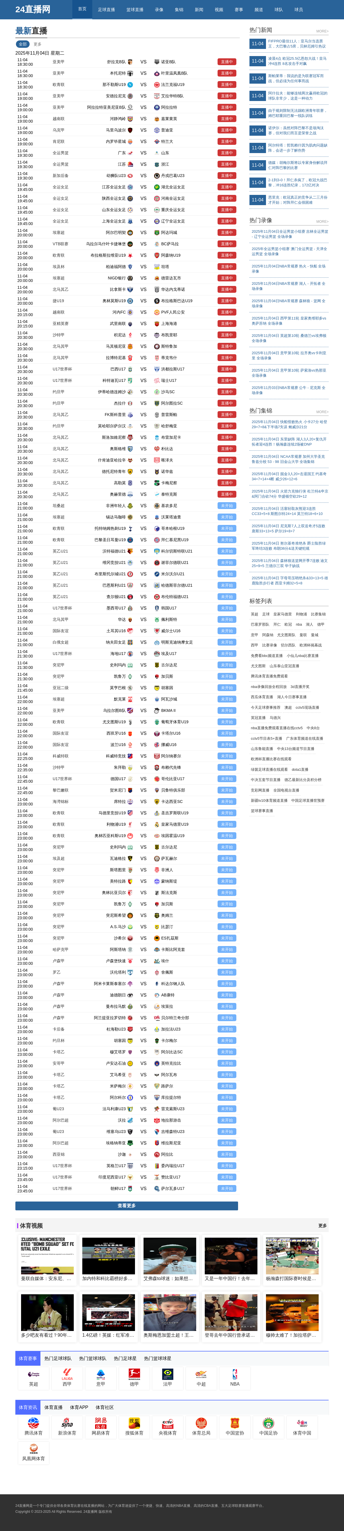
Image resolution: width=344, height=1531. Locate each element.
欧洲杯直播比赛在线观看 (271, 759)
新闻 (199, 9)
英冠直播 (258, 718)
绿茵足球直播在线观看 (269, 769)
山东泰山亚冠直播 (284, 666)
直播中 (227, 61)
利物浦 (301, 614)
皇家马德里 (282, 614)
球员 (298, 9)
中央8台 (313, 728)
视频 (219, 9)
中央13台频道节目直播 (295, 749)
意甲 (254, 635)
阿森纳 (267, 635)
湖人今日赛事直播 (292, 697)
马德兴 (275, 718)
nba (299, 624)
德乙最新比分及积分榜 (303, 780)
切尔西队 (288, 645)
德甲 (321, 624)
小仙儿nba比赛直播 (303, 656)
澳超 (288, 707)
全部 (23, 44)
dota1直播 (300, 769)
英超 (254, 614)
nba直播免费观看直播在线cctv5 (277, 728)
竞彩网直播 (260, 790)
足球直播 (106, 9)
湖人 (309, 624)
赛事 (239, 9)
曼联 (303, 635)
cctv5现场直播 (307, 707)
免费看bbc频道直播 (267, 656)
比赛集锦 (318, 614)
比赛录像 (269, 645)
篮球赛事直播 (262, 811)
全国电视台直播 (286, 790)
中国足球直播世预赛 (308, 800)
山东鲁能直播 (262, 749)
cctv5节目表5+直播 (266, 738)
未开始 (227, 505)
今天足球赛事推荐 (265, 707)
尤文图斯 (258, 666)
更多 (38, 44)
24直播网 (32, 9)
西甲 (254, 645)
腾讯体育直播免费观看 (269, 676)
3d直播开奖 (299, 687)
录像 (159, 9)
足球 (266, 614)
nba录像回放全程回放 (269, 687)
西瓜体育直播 (262, 697)
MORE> (322, 31)
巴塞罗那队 (260, 624)
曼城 (314, 635)
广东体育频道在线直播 (304, 738)
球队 (279, 9)
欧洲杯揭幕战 (311, 645)
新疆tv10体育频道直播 (269, 800)
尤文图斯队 (286, 635)
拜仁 (277, 624)
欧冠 (288, 624)
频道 (259, 9)
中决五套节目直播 (265, 780)
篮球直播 (135, 9)
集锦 (179, 9)
